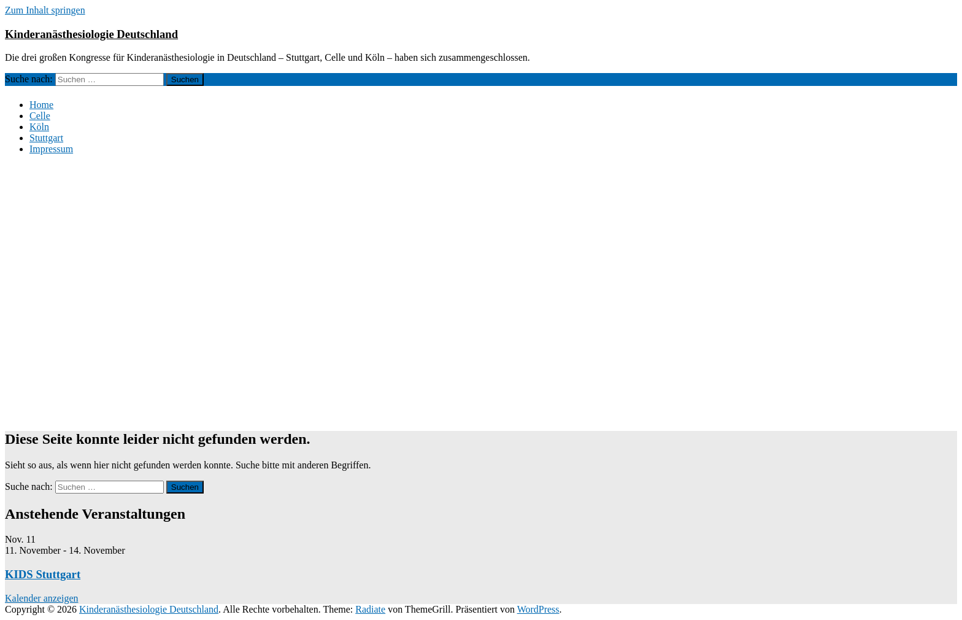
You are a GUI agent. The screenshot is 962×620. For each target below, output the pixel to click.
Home (41, 104)
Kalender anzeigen (41, 598)
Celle (39, 115)
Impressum (51, 149)
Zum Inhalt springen (45, 10)
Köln (39, 127)
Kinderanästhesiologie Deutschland (91, 34)
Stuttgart (46, 138)
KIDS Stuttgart (42, 574)
